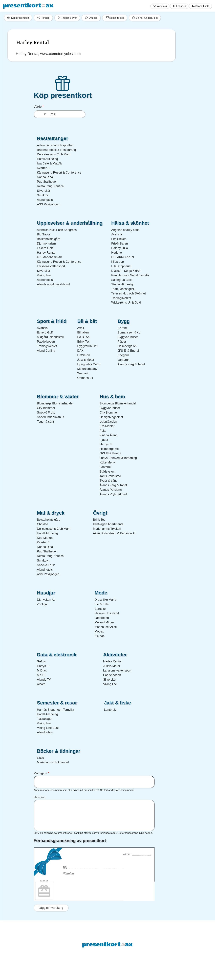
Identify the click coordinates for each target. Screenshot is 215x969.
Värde (38, 106)
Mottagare (40, 773)
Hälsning (39, 797)
